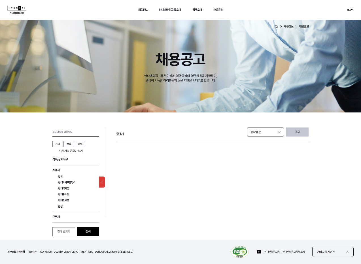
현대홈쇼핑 (63, 196)
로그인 (350, 9)
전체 (60, 176)
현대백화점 (63, 189)
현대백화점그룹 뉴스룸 (294, 251)
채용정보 (143, 10)
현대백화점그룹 (271, 251)
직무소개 (197, 10)
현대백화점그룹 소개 (170, 10)
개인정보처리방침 (16, 251)
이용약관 (32, 251)
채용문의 (218, 10)
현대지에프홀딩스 (66, 183)
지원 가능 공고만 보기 (71, 151)
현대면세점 (63, 203)
